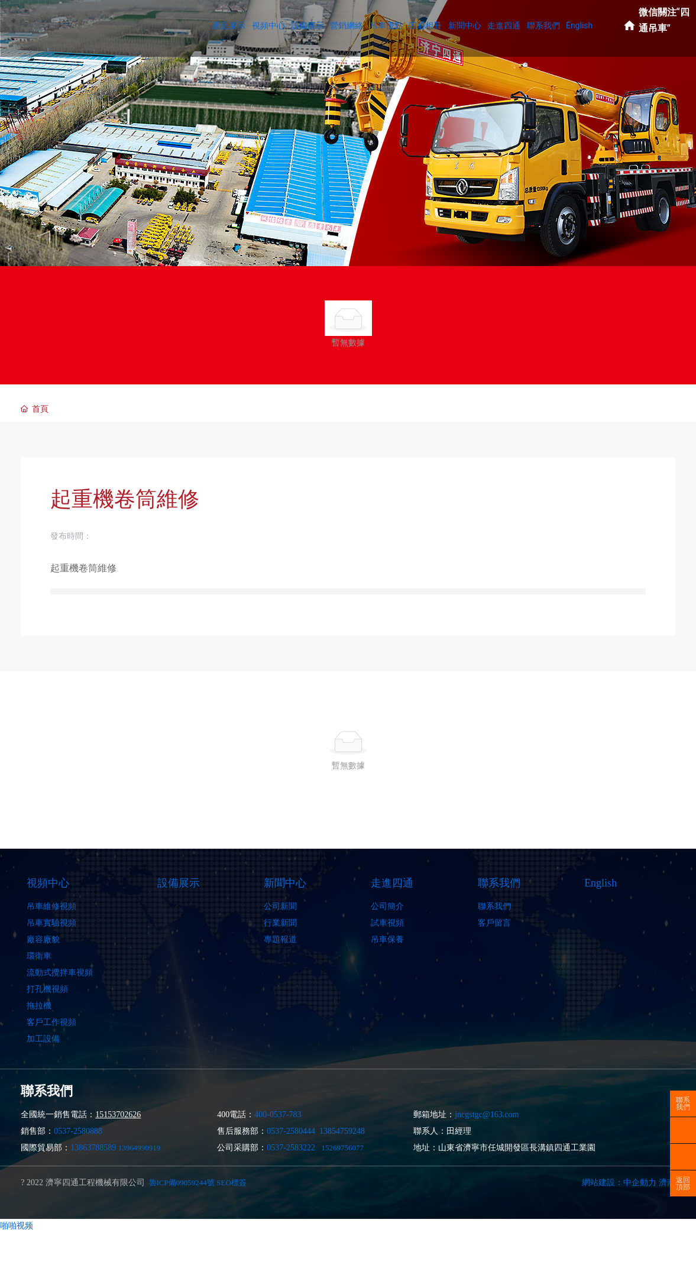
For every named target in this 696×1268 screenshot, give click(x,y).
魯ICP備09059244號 (182, 1182)
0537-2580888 (78, 1131)
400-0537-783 (277, 1114)
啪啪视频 (16, 1225)
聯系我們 (683, 1103)
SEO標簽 (231, 1182)
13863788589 (93, 1147)
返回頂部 (683, 1183)
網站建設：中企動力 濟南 (628, 1182)
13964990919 (139, 1147)
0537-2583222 (291, 1147)
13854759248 (342, 1131)
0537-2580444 (291, 1131)
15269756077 (342, 1147)
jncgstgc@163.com (487, 1114)
